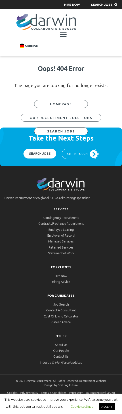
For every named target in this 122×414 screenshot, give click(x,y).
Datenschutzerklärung (100, 392)
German (29, 46)
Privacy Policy (29, 392)
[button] (72, 4)
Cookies (12, 392)
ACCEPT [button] (106, 406)
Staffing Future (68, 385)
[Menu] (63, 34)
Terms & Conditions (53, 392)
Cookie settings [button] (82, 406)
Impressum (76, 392)
